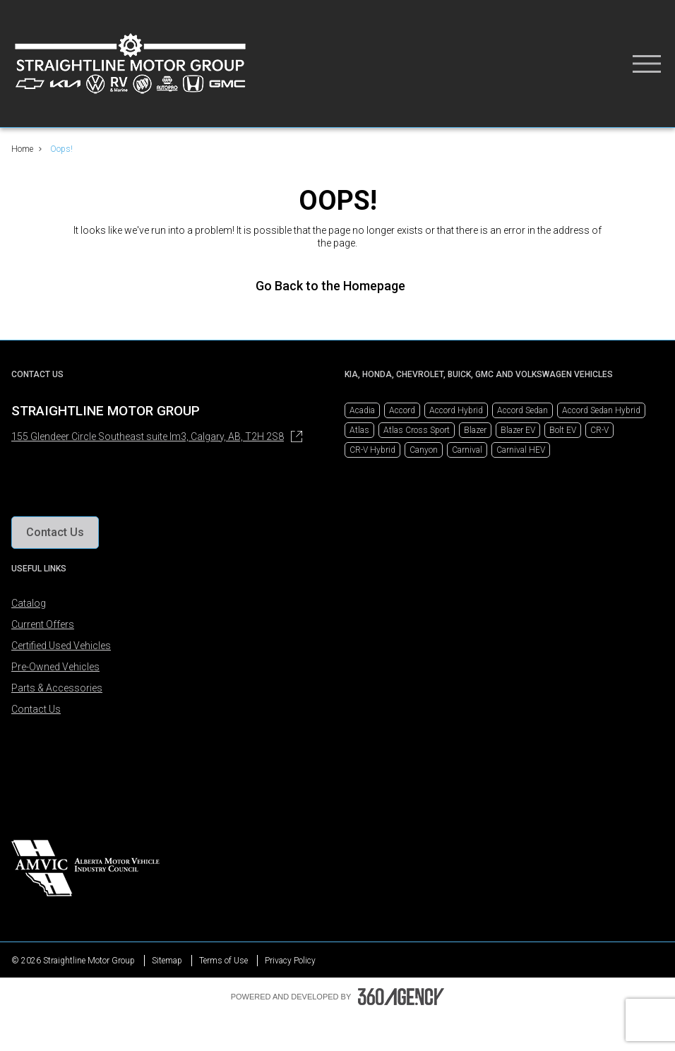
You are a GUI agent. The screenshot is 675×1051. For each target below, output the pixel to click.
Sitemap (167, 961)
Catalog (28, 603)
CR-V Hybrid (372, 450)
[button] (55, 532)
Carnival (467, 450)
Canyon (424, 450)
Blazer (475, 430)
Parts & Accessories (56, 688)
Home (22, 149)
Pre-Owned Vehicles (55, 666)
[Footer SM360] (401, 996)
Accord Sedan (522, 410)
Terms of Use (223, 961)
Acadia (362, 410)
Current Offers (42, 624)
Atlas (359, 430)
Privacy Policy (290, 961)
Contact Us (36, 709)
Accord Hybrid (456, 410)
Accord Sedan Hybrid (601, 410)
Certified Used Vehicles (61, 645)
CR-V (599, 430)
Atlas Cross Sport (416, 430)
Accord (402, 410)
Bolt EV (562, 430)
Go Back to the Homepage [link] (337, 285)
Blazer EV (518, 430)
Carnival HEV (520, 450)
